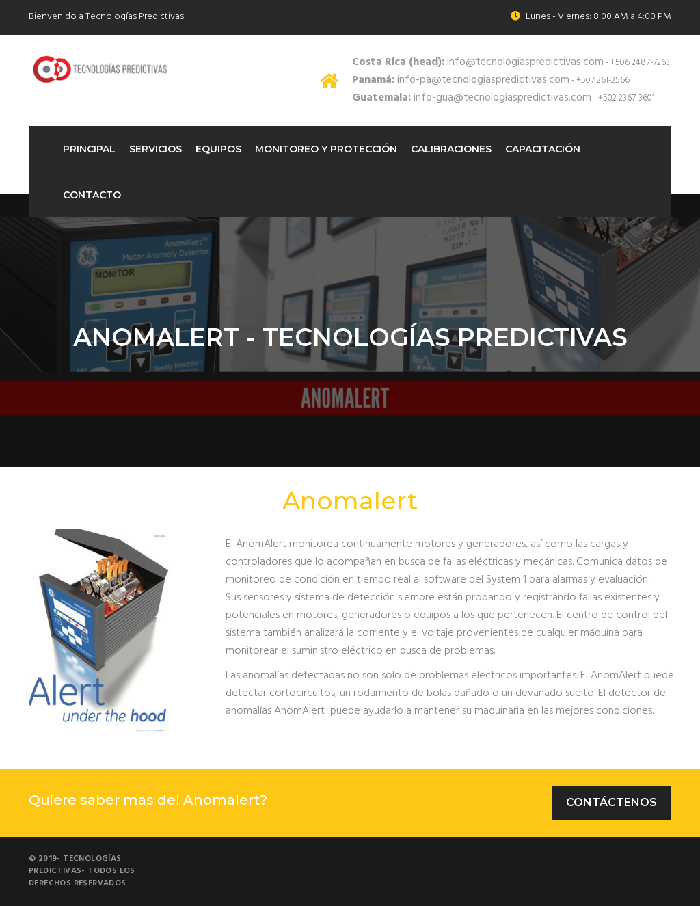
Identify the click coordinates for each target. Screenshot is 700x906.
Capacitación (542, 149)
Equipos (218, 149)
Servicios (155, 149)
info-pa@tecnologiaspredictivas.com (460, 80)
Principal (89, 149)
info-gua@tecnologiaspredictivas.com (471, 97)
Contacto (92, 195)
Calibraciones (451, 149)
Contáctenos (611, 802)
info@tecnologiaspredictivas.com (478, 62)
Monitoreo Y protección (326, 149)
